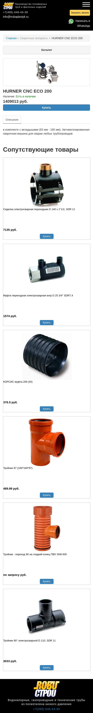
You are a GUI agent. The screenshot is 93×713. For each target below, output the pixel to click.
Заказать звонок (80, 12)
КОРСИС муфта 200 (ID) (17, 381)
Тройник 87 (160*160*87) (17, 468)
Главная (11, 38)
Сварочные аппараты (34, 38)
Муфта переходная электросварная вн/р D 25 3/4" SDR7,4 (38, 295)
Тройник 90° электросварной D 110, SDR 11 (29, 640)
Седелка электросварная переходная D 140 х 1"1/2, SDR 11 (39, 209)
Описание (12, 119)
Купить (46, 107)
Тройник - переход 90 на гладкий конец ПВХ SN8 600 (35, 554)
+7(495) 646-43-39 (15, 12)
